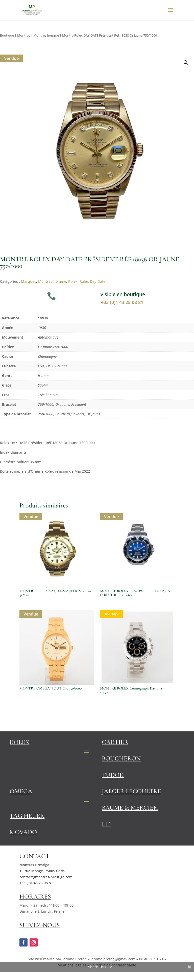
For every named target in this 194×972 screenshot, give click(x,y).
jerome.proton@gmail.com (112, 959)
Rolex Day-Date (92, 281)
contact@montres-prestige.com (45, 877)
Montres (23, 35)
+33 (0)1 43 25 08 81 (122, 302)
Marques (28, 281)
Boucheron (121, 758)
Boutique (7, 35)
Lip (106, 824)
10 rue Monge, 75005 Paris (42, 870)
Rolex (73, 281)
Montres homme (46, 35)
